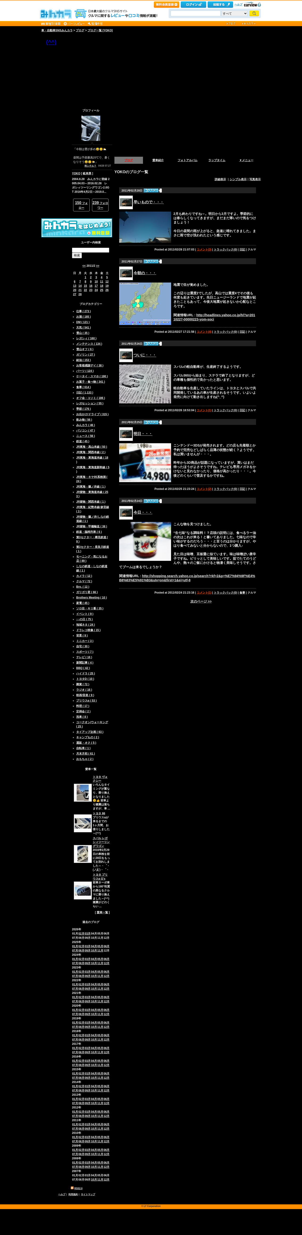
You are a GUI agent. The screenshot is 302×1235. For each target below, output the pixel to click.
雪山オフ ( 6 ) (84, 349)
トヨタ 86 (99, 813)
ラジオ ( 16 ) (84, 689)
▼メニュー (246, 160)
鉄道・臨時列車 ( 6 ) (89, 531)
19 (107, 285)
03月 (88, 933)
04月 (94, 946)
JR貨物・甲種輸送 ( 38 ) (91, 526)
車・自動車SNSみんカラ (57, 30)
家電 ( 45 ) (82, 603)
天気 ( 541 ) (83, 327)
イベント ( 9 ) (84, 613)
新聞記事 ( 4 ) (84, 662)
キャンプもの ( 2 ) (87, 737)
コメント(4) (204, 331)
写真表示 (255, 179)
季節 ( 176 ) (83, 408)
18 (101, 285)
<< (84, 265)
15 (85, 285)
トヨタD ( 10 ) (85, 679)
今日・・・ (143, 512)
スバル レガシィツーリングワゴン (101, 842)
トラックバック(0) (225, 249)
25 (101, 290)
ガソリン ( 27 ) (85, 354)
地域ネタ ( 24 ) (85, 624)
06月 (106, 946)
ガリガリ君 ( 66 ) (87, 592)
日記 (242, 249)
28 (80, 294)
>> (97, 265)
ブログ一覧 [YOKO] (100, 30)
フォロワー (100, 205)
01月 (75, 946)
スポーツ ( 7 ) (84, 651)
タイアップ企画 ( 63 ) (89, 732)
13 (74, 285)
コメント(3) (204, 249)
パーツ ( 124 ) (85, 371)
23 (90, 290)
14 (80, 285)
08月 (81, 950)
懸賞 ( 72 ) (82, 684)
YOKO (76, 173)
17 (96, 285)
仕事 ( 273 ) (83, 311)
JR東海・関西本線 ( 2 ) (90, 452)
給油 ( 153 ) (83, 360)
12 (107, 281)
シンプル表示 (238, 179)
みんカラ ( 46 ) (85, 425)
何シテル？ (90, 165)
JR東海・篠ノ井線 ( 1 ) (90, 486)
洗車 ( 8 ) (82, 716)
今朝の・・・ (145, 273)
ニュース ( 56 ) (85, 436)
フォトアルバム (187, 160)
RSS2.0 (78, 1188)
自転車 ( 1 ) (83, 748)
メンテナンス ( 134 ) (89, 343)
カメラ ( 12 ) (84, 576)
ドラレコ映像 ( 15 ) (88, 630)
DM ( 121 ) (83, 322)
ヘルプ (238, 4)
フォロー (81, 205)
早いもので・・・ (149, 202)
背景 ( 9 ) (82, 635)
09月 (88, 950)
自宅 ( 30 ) (82, 646)
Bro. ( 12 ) (82, 586)
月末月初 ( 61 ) (85, 753)
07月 (75, 950)
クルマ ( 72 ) (84, 581)
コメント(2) (204, 489)
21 (80, 290)
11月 (100, 950)
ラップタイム (216, 160)
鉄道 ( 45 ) (82, 441)
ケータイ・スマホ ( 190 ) (92, 376)
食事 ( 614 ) (83, 387)
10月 (94, 950)
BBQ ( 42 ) (83, 668)
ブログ (80, 30)
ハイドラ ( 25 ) (85, 673)
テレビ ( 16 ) (84, 657)
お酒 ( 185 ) (83, 316)
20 (74, 290)
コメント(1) (204, 410)
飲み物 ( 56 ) (84, 419)
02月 (81, 933)
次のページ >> (201, 601)
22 (85, 290)
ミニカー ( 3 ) (84, 641)
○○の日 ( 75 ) (84, 619)
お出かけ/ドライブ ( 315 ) (92, 414)
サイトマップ (88, 1194)
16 (90, 285)
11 (101, 281)
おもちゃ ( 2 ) (84, 759)
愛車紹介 (158, 160)
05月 (100, 946)
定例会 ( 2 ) (83, 711)
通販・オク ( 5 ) (86, 742)
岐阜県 (87, 173)
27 (74, 294)
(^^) (51, 42)
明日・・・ (143, 434)
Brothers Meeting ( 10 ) (91, 597)
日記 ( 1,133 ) (84, 392)
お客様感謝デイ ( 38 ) (89, 365)
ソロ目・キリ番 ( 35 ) (89, 608)
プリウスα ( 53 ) (86, 700)
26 (107, 290)
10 (96, 281)
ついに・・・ (145, 355)
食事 (242, 592)
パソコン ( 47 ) (85, 430)
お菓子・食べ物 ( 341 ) (90, 381)
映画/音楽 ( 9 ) (85, 695)
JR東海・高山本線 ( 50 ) (91, 446)
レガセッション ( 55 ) (89, 403)
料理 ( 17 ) (82, 706)
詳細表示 (220, 179)
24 (96, 290)
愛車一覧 (102, 912)
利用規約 (73, 1194)
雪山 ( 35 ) (82, 333)
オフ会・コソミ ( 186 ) (90, 398)
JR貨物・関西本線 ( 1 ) (90, 501)
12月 (106, 963)
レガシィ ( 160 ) (86, 338)
